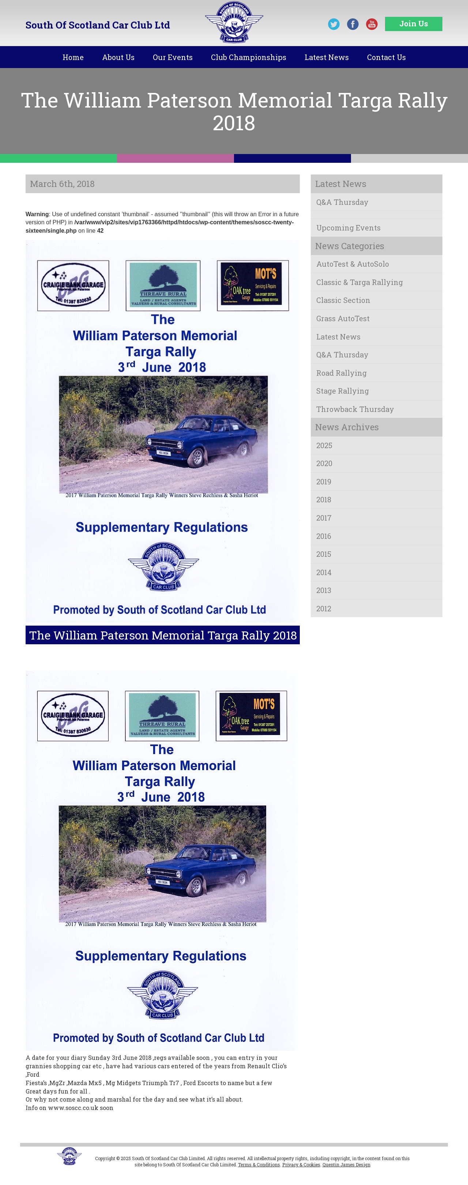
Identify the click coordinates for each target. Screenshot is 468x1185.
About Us (118, 57)
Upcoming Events (348, 227)
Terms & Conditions (259, 1164)
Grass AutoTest (343, 318)
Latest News (327, 57)
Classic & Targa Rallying (359, 282)
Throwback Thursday (355, 409)
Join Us (413, 23)
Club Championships (248, 57)
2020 (324, 463)
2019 (323, 481)
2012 (323, 608)
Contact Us (386, 57)
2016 (323, 536)
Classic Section (343, 300)
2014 (324, 572)
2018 (323, 499)
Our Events (173, 57)
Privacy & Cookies (301, 1164)
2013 (323, 590)
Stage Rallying (342, 390)
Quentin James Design (346, 1164)
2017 (324, 517)
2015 (323, 554)
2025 (324, 445)
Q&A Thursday (342, 202)
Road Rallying (341, 373)
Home (73, 57)
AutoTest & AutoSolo (352, 264)
